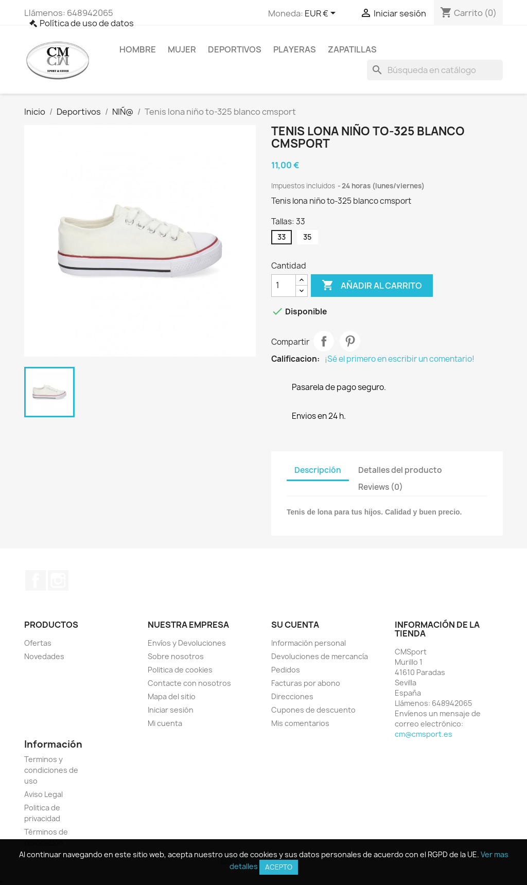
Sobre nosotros (176, 656)
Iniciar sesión (171, 710)
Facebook (35, 580)
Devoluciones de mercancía (319, 656)
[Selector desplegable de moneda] (322, 14)
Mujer (182, 49)
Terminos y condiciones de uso (51, 770)
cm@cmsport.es (423, 734)
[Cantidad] (283, 285)
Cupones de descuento (313, 710)
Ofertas (37, 643)
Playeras (294, 49)
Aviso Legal (43, 794)
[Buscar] (435, 70)
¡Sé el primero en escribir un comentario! (400, 359)
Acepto (278, 867)
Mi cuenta (165, 723)
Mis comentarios (300, 723)
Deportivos (234, 49)
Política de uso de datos (87, 23)
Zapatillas (352, 49)
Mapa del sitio (172, 696)
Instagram (58, 580)
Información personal (308, 643)
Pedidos (285, 670)
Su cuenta (295, 624)
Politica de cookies (180, 670)
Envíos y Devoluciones (187, 643)
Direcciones (292, 696)
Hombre (137, 49)
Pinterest (350, 341)
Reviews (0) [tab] (380, 487)
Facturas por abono (305, 683)
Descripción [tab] (317, 470)
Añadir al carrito (372, 285)
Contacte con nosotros (189, 683)
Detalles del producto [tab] (400, 470)
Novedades (44, 656)
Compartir (323, 341)
